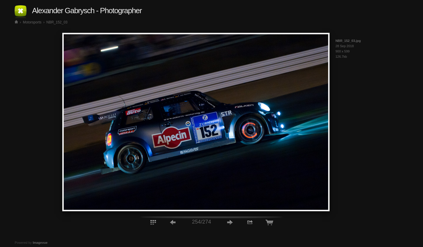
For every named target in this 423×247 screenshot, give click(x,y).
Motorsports (32, 22)
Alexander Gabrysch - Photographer (87, 10)
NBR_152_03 (57, 22)
